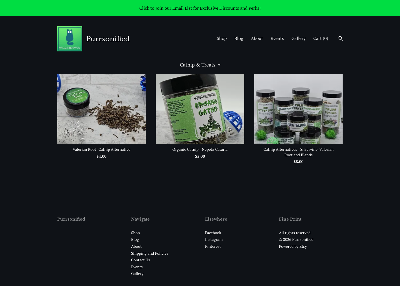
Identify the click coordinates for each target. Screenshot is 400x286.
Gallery (298, 38)
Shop (222, 38)
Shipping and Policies (149, 253)
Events (277, 38)
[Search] (341, 39)
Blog (238, 38)
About (257, 38)
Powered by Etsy (293, 246)
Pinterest (213, 246)
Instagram (213, 239)
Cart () (320, 38)
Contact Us (140, 259)
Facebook (213, 232)
